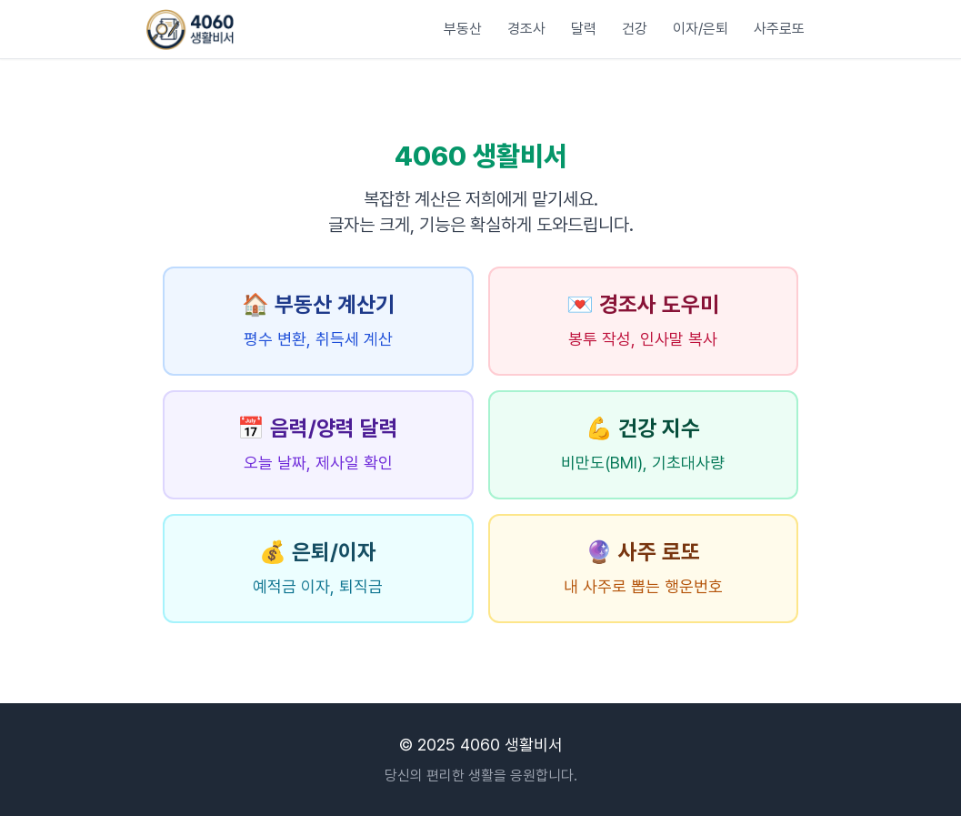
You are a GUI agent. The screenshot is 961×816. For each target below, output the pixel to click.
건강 (634, 28)
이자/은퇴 (700, 28)
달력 (583, 28)
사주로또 (779, 28)
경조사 (526, 28)
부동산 (463, 28)
